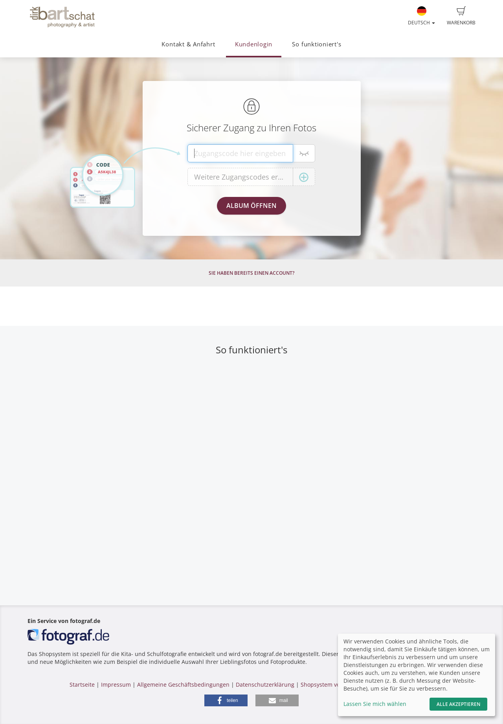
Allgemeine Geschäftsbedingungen (183, 684)
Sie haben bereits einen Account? (251, 273)
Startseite (82, 684)
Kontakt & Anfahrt (188, 44)
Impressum (116, 684)
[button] (226, 700)
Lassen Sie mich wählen (374, 703)
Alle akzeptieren (458, 704)
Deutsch (421, 16)
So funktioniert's (316, 44)
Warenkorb (461, 16)
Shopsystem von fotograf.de (337, 684)
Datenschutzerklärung (265, 684)
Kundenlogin (253, 44)
